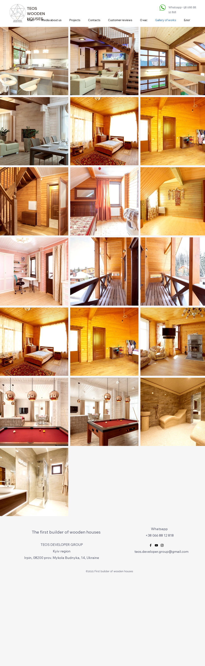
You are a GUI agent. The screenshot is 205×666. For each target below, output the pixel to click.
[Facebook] (150, 545)
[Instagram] (162, 545)
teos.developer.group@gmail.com (161, 551)
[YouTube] (156, 545)
